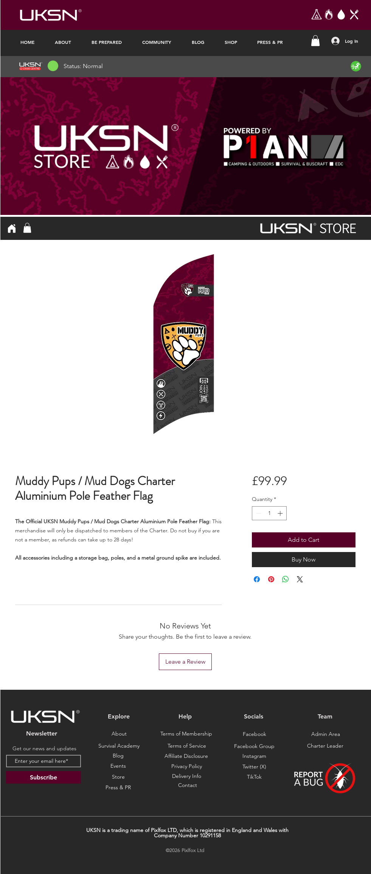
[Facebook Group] (254, 746)
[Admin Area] (325, 734)
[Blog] (118, 756)
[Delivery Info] (187, 776)
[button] (315, 40)
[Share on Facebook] (256, 579)
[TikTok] (254, 777)
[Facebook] (254, 734)
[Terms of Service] (187, 746)
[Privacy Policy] (187, 766)
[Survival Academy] (119, 746)
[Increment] (281, 513)
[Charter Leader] (325, 746)
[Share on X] (299, 579)
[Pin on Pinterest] (271, 579)
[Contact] (187, 785)
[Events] (118, 766)
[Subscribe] (43, 777)
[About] (119, 734)
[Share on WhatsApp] (285, 579)
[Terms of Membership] (186, 734)
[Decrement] (257, 513)
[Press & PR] (118, 788)
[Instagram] (254, 756)
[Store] (118, 777)
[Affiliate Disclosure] (186, 756)
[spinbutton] (269, 513)
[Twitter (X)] (254, 767)
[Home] (12, 228)
